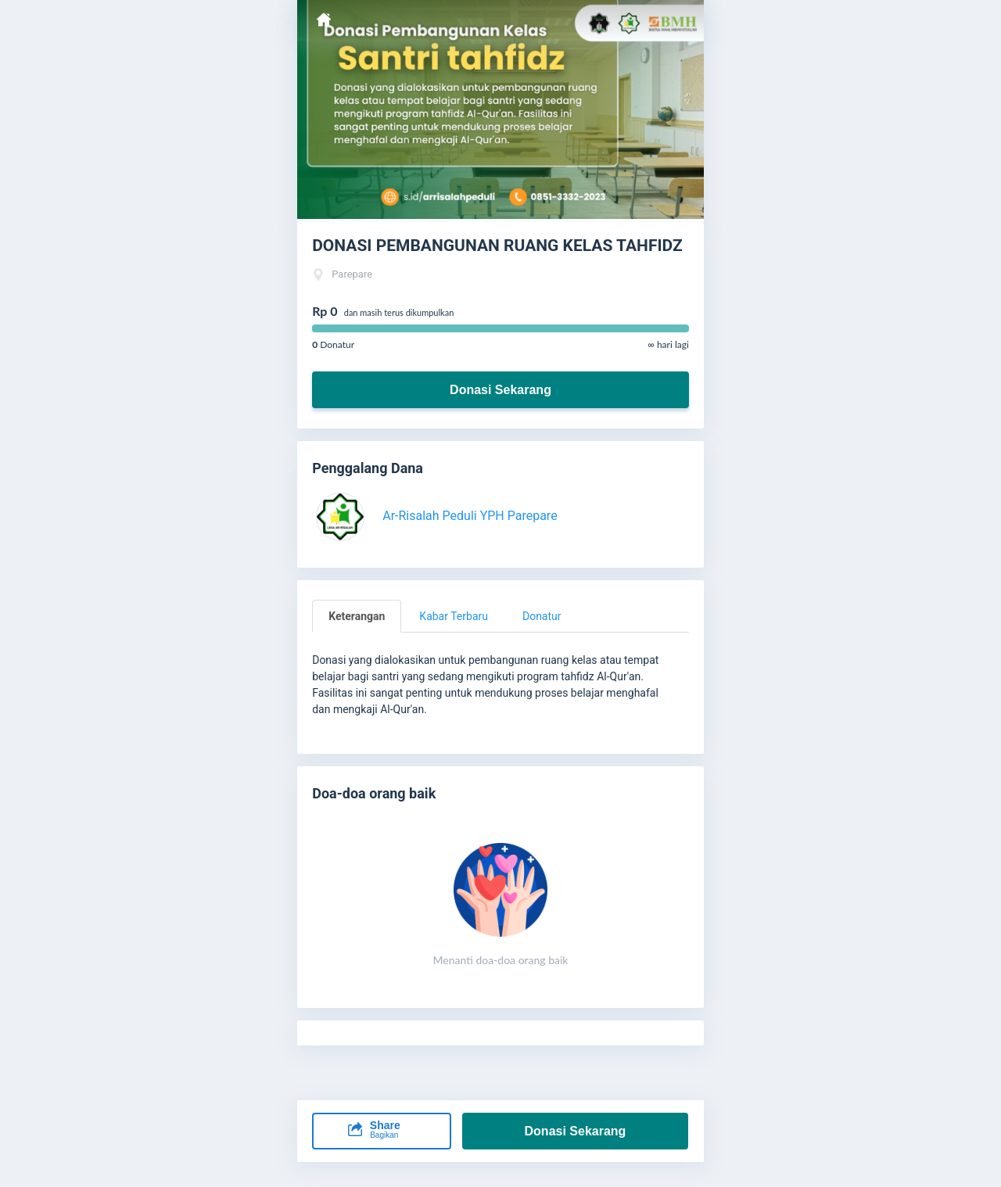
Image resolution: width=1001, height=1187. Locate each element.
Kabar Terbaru (453, 616)
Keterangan (356, 616)
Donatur (541, 616)
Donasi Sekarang (500, 389)
